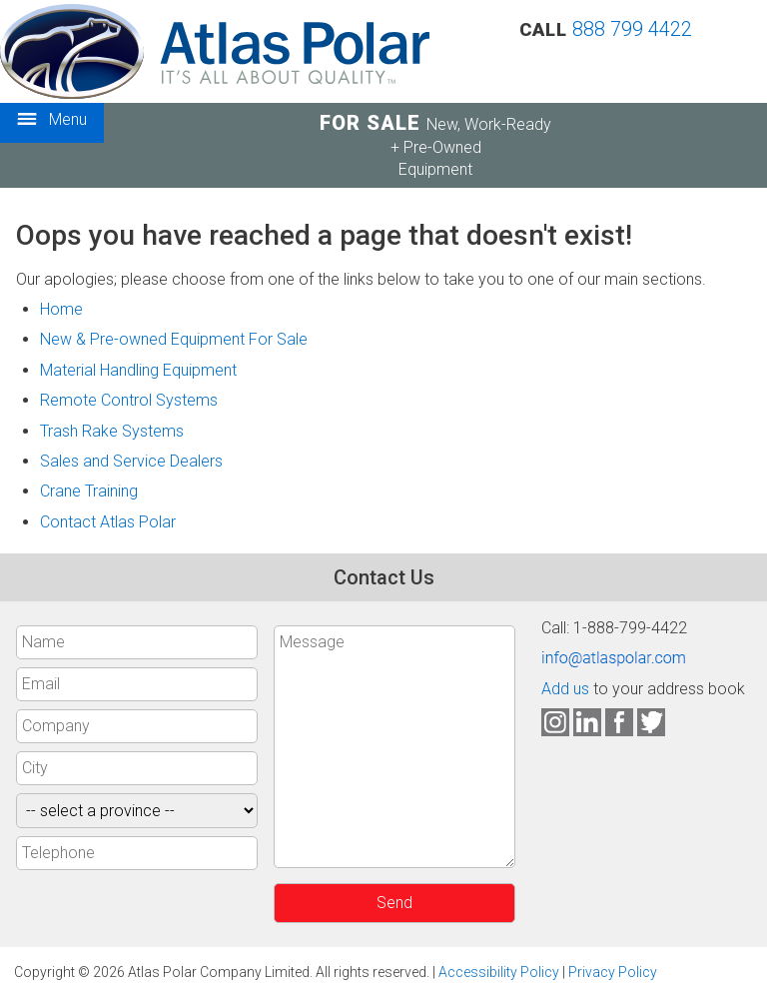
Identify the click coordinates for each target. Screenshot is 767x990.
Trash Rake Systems (112, 431)
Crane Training (89, 491)
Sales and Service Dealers (131, 461)
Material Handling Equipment (138, 370)
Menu (52, 120)
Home (61, 309)
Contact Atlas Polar (108, 521)
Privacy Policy (612, 972)
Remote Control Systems (129, 400)
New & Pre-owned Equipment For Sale (174, 339)
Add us (565, 688)
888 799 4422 (632, 29)
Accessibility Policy (498, 972)
